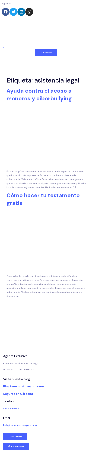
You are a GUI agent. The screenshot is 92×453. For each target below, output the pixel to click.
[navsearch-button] (3, 47)
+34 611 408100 (11, 408)
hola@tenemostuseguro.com (20, 425)
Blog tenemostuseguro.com (23, 386)
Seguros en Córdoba (18, 394)
